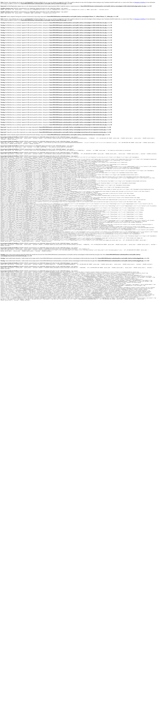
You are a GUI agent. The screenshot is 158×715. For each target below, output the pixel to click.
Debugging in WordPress (139, 2)
